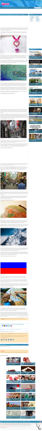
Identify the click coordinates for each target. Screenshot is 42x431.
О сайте (1, 421)
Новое (20, 7)
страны (20, 329)
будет (18, 117)
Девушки (37, 17)
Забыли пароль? (3, 0)
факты (17, 329)
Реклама (36, 0)
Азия (10, 329)
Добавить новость (15, 7)
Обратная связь (39, 0)
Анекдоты (37, 16)
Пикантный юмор (32, 17)
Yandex (21, 0)
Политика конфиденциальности (8, 421)
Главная (2, 7)
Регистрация (7, 0)
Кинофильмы (37, 18)
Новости (31, 19)
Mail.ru (19, 0)
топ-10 (7, 329)
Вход (1, 0)
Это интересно (3, 329)
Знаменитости (32, 18)
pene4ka (8, 331)
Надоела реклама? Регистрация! (8, 7)
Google (17, 0)
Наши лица (31, 20)
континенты (13, 329)
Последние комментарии (25, 7)
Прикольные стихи (38, 19)
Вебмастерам (24, 421)
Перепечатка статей (4, 318)
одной (12, 277)
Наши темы (37, 20)
